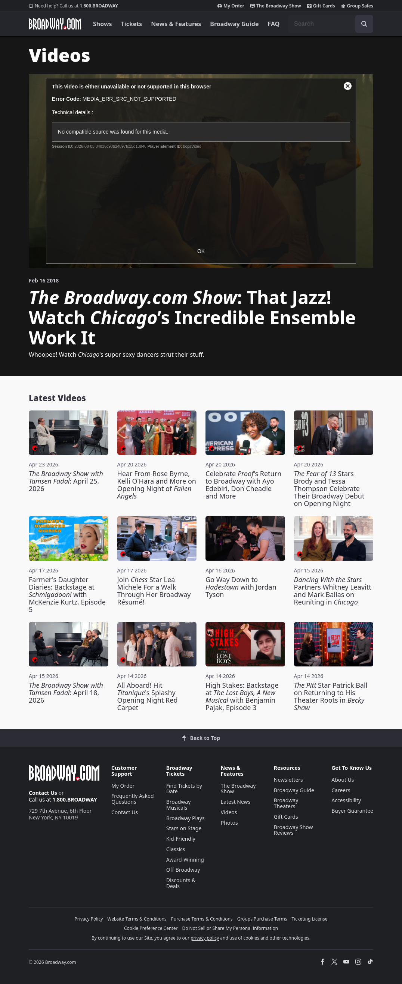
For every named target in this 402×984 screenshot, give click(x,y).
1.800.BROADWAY (73, 6)
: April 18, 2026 (66, 693)
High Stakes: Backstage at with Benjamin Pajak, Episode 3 (242, 696)
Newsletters (288, 779)
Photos (229, 822)
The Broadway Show (275, 6)
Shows (102, 24)
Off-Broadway (183, 869)
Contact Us (43, 792)
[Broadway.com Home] (55, 23)
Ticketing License (310, 919)
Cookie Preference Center (151, 928)
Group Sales (357, 6)
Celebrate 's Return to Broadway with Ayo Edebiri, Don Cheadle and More (243, 484)
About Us (342, 779)
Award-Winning (185, 859)
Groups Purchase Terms (262, 919)
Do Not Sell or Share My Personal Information (230, 928)
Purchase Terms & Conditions (202, 919)
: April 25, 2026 (66, 481)
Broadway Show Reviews (293, 830)
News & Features (176, 24)
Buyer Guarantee (352, 810)
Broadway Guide (234, 24)
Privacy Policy (89, 919)
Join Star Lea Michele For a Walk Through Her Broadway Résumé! (154, 590)
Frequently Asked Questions (132, 798)
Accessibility (346, 800)
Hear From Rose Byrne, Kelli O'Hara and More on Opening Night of (156, 484)
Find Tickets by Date (184, 788)
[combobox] (330, 24)
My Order (230, 6)
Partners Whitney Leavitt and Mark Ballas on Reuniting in (332, 590)
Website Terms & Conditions (136, 919)
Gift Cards (321, 6)
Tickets (131, 24)
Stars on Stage (184, 828)
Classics (175, 849)
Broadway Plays (185, 818)
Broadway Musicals (178, 804)
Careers (340, 790)
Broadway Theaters (286, 803)
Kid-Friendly (180, 838)
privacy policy (205, 938)
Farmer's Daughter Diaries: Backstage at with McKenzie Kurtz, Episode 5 (67, 594)
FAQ (274, 24)
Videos (229, 812)
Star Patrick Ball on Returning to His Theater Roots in (331, 696)
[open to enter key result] (364, 24)
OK (201, 251)
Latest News (236, 801)
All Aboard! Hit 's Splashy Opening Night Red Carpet (147, 696)
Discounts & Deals (181, 883)
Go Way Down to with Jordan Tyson (240, 587)
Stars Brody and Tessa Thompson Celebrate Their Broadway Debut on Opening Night (329, 488)
